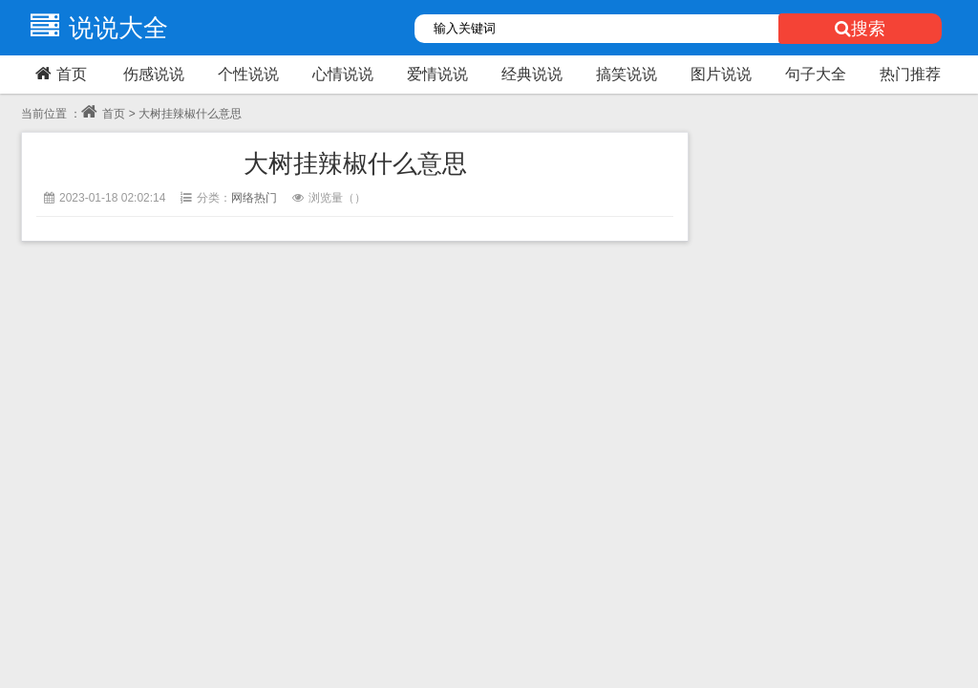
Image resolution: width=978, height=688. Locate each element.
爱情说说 (437, 74)
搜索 (860, 28)
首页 (59, 73)
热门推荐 (910, 74)
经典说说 (532, 74)
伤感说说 (153, 74)
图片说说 (721, 74)
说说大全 (94, 27)
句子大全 (815, 74)
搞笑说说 (626, 74)
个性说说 (248, 74)
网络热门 (254, 197)
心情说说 (342, 74)
